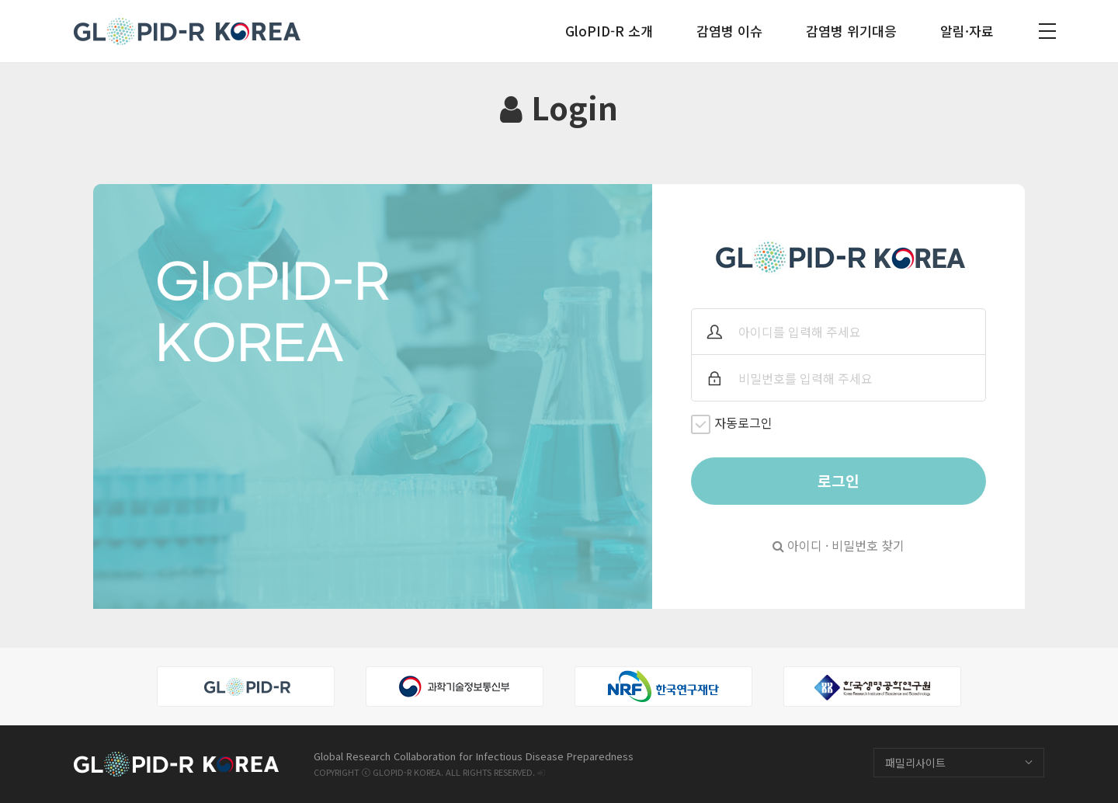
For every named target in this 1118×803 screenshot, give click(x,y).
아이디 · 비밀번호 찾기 (838, 545)
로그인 (838, 481)
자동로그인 (732, 423)
